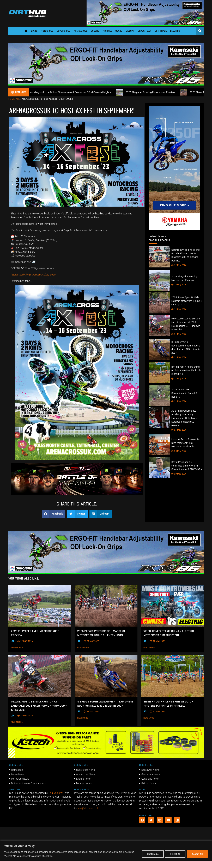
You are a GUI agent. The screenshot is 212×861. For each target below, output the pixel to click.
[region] (106, 851)
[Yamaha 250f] (174, 229)
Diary (34, 30)
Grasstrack (144, 30)
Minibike (107, 30)
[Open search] (199, 30)
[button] (53, 514)
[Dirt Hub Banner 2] (106, 756)
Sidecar (130, 30)
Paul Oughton (56, 792)
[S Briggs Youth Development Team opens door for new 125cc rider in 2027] (159, 349)
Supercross (63, 30)
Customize (153, 854)
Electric (175, 30)
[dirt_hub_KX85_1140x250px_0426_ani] (145, 24)
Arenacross (80, 30)
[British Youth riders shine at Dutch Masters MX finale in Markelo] (159, 372)
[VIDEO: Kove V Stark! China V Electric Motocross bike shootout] (172, 606)
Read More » (23, 647)
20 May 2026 (178, 451)
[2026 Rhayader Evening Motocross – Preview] (159, 280)
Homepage (14, 99)
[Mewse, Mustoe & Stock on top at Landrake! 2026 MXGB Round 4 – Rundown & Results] (159, 325)
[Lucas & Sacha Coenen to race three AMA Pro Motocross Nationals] (159, 444)
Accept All (197, 854)
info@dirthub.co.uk (88, 808)
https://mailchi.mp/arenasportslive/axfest (33, 274)
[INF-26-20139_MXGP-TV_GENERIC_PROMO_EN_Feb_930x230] (77, 494)
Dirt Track (161, 30)
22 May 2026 (178, 265)
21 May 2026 (178, 334)
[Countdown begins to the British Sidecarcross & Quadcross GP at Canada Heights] (159, 256)
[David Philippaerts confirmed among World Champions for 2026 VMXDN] (159, 467)
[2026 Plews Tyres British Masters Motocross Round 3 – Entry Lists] (159, 303)
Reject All (175, 854)
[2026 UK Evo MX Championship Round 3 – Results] (159, 395)
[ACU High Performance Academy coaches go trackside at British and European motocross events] (159, 418)
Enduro (95, 30)
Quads (118, 30)
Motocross (47, 30)
